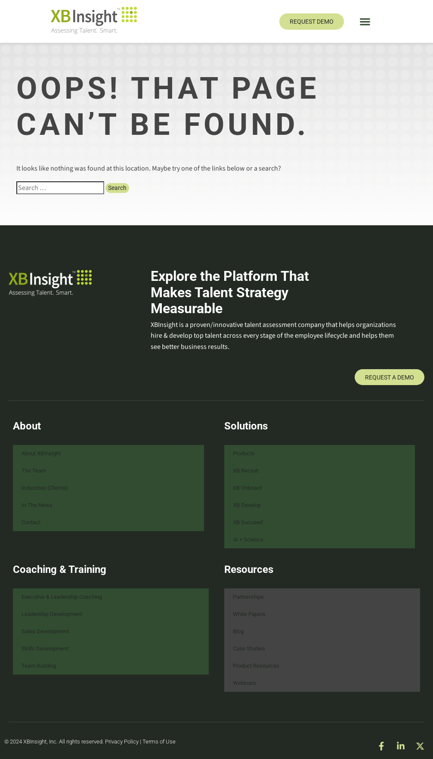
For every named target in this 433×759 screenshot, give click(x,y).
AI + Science (248, 539)
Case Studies (249, 648)
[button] (365, 21)
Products (244, 453)
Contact (31, 522)
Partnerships (248, 597)
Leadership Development (52, 614)
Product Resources (256, 666)
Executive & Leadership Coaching (62, 597)
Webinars (244, 683)
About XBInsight (41, 453)
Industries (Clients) (45, 488)
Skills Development (45, 648)
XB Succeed (248, 522)
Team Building (39, 666)
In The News (37, 505)
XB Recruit (245, 470)
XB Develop (247, 505)
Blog (238, 631)
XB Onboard (247, 488)
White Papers (249, 614)
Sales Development (45, 631)
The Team (34, 470)
